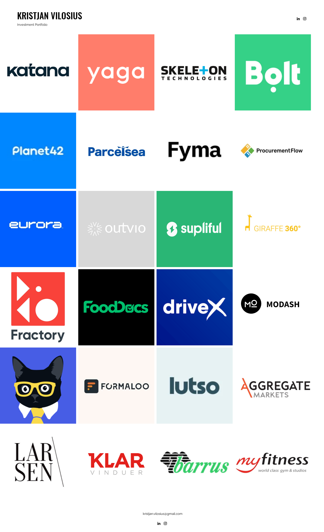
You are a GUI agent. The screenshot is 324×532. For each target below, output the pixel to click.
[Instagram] (305, 19)
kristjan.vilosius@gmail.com (162, 514)
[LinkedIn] (298, 19)
